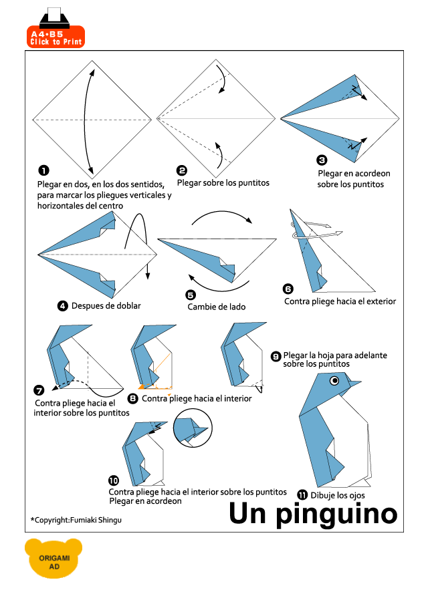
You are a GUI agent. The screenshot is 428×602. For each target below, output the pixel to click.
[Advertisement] (245, 28)
